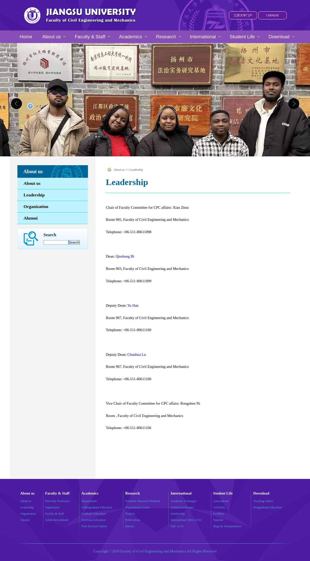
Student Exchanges (182, 507)
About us (32, 183)
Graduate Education (93, 513)
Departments (89, 501)
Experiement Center (137, 507)
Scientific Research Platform (142, 501)
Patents (129, 526)
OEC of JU (177, 526)
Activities (219, 507)
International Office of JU (186, 520)
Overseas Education (93, 520)
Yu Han (132, 305)
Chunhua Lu (136, 355)
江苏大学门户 (243, 15)
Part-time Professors (57, 501)
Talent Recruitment (56, 520)
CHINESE (272, 15)
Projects (130, 513)
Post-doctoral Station (94, 526)
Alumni (31, 218)
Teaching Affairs (263, 501)
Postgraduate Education (267, 507)
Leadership (34, 195)
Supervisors (52, 507)
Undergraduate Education (96, 507)
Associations (221, 501)
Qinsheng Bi (125, 256)
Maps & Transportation (227, 526)
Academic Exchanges (184, 501)
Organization (36, 206)
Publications (132, 520)
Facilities (218, 513)
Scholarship (178, 513)
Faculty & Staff (54, 513)
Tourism (218, 520)
